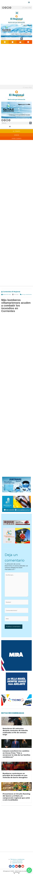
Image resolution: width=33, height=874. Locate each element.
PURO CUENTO (16, 138)
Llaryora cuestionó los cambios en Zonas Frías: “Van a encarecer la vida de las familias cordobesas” (16, 754)
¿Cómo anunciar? (17, 861)
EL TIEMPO (16, 131)
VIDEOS (16, 135)
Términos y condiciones (17, 859)
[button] (17, 13)
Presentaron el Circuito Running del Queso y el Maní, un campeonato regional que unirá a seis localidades (16, 797)
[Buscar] (21, 39)
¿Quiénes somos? (16, 862)
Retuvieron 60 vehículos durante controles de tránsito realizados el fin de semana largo (15, 732)
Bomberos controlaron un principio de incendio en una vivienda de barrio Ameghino (15, 775)
